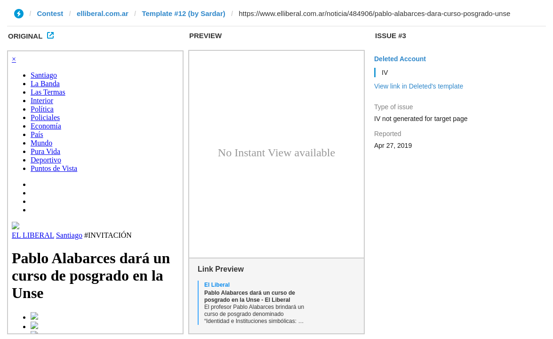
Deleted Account (400, 59)
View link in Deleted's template (418, 86)
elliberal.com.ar (102, 13)
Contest (50, 13)
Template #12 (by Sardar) (183, 13)
